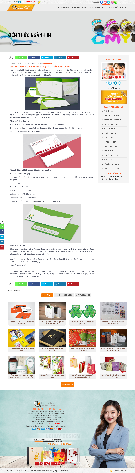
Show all (48, 295)
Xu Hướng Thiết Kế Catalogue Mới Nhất (21, 349)
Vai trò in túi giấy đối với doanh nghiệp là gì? (113, 376)
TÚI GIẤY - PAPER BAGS (111, 155)
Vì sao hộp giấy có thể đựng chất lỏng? (52, 376)
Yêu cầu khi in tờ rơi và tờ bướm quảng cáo (83, 323)
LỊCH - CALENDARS (109, 151)
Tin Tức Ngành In (29, 63)
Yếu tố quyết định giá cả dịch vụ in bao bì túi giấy (52, 323)
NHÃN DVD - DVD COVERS (111, 129)
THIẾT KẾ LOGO (108, 111)
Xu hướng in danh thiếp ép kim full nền (52, 349)
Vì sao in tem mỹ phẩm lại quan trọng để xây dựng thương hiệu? (21, 376)
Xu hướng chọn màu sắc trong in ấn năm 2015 (82, 349)
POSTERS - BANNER (110, 142)
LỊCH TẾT (114, 7)
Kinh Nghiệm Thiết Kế (64, 295)
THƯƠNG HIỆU (95, 7)
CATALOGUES (108, 160)
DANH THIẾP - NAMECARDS (112, 115)
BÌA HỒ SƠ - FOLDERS (110, 146)
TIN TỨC (105, 7)
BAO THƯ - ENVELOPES (111, 124)
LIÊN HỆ (123, 7)
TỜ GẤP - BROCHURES (110, 133)
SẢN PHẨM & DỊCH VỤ (79, 7)
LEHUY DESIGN (63, 7)
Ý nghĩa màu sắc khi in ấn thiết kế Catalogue (22, 323)
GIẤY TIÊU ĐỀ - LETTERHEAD (112, 120)
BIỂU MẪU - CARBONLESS (111, 164)
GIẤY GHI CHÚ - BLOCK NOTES (113, 168)
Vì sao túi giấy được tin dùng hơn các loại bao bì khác (113, 349)
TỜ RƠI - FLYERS (109, 137)
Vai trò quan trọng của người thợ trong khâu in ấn (82, 376)
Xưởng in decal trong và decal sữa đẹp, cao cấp (113, 323)
